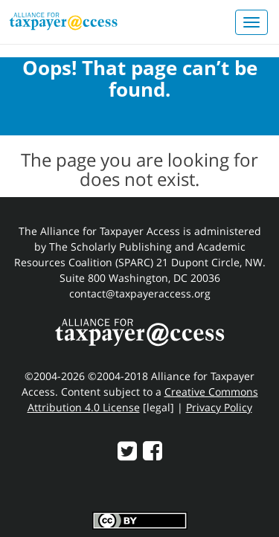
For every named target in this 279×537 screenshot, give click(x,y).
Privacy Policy (219, 407)
